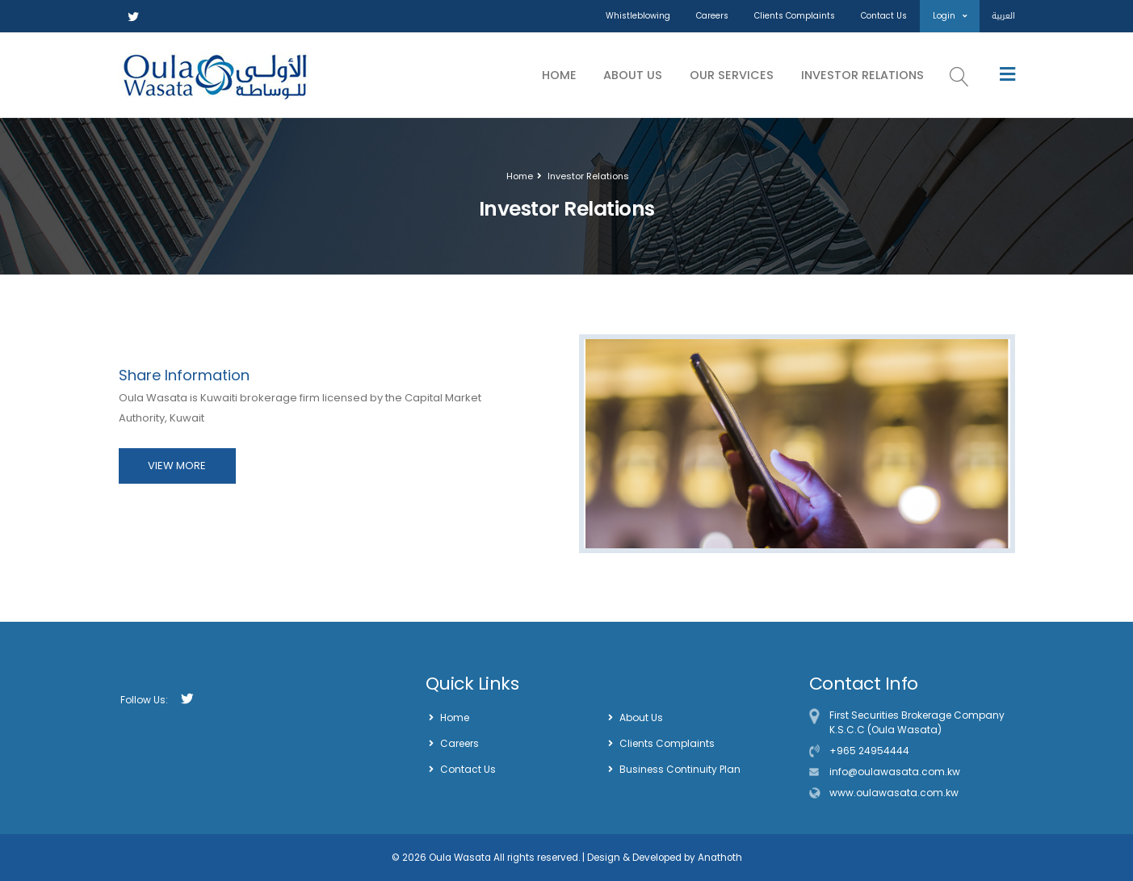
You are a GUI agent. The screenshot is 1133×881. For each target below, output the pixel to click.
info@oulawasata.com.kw (894, 771)
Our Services (732, 75)
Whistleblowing (638, 16)
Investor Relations (862, 75)
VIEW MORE (177, 465)
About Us (632, 75)
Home (559, 75)
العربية (1003, 15)
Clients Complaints (794, 16)
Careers (712, 16)
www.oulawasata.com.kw (894, 792)
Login (950, 16)
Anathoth (718, 857)
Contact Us (884, 16)
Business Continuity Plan (680, 769)
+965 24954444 (869, 750)
